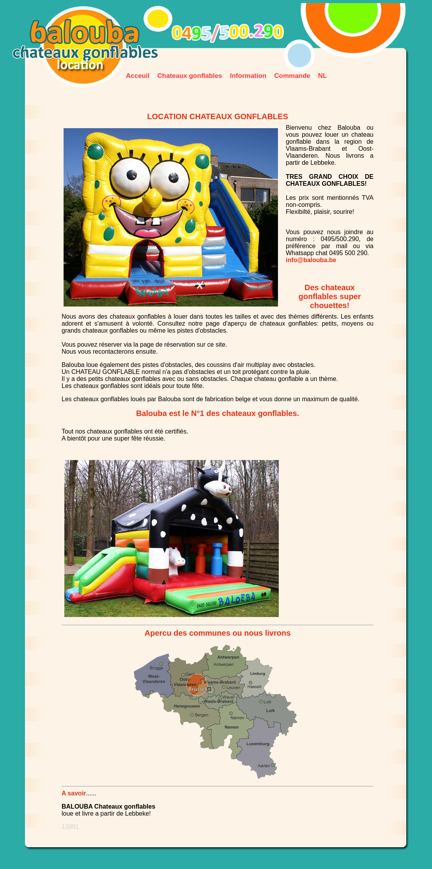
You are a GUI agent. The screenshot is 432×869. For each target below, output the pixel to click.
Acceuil (137, 75)
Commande (292, 75)
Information (248, 75)
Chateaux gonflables (189, 75)
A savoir (74, 793)
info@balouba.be (311, 260)
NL (322, 75)
